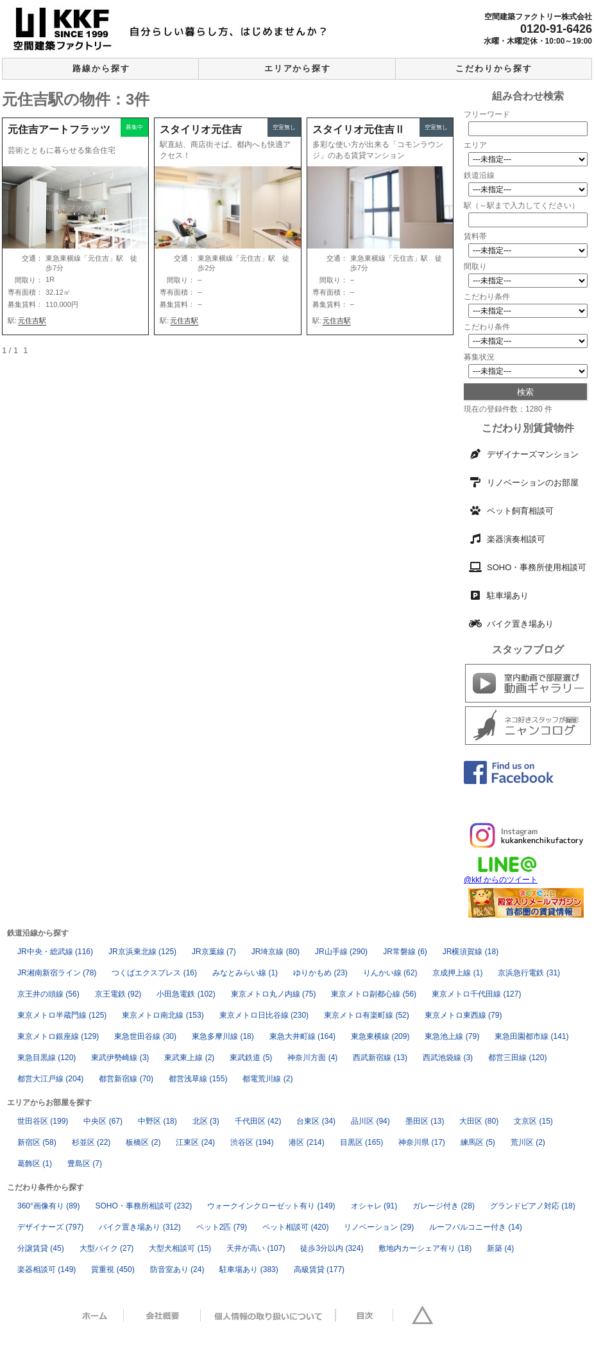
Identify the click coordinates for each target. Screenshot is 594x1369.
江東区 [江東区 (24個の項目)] (195, 1142)
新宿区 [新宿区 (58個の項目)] (36, 1142)
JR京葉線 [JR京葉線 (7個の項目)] (214, 951)
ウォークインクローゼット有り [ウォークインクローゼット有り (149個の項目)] (271, 1205)
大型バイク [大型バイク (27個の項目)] (107, 1248)
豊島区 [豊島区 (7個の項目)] (84, 1163)
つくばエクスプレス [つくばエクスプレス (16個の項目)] (154, 972)
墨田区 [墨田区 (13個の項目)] (425, 1121)
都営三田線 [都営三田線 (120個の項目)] (517, 1057)
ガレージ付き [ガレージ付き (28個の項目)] (443, 1205)
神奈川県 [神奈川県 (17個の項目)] (421, 1142)
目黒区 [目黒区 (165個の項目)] (361, 1142)
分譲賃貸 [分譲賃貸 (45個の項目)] (40, 1248)
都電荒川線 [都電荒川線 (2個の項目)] (267, 1078)
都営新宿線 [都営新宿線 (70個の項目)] (126, 1078)
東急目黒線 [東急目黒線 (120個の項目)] (46, 1057)
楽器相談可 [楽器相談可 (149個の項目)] (46, 1269)
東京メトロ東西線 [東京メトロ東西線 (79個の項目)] (463, 1015)
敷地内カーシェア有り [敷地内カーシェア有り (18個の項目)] (424, 1248)
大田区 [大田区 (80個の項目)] (478, 1121)
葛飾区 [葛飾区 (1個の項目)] (34, 1163)
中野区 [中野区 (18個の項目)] (157, 1121)
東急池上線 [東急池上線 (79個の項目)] (452, 1036)
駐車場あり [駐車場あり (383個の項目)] (248, 1269)
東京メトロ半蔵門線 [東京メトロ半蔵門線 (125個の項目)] (61, 1015)
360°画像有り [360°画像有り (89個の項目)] (48, 1205)
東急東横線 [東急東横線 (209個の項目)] (380, 1036)
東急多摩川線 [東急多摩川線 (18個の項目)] (223, 1036)
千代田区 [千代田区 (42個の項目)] (258, 1121)
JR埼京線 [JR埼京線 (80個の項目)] (275, 951)
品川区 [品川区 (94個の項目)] (370, 1121)
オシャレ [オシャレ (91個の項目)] (374, 1205)
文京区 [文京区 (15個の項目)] (533, 1121)
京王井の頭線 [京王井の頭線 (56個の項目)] (48, 994)
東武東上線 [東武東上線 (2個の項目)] (189, 1057)
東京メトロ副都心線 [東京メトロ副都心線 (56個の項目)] (373, 994)
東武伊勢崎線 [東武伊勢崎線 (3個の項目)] (120, 1057)
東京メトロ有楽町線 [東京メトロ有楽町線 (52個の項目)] (366, 1015)
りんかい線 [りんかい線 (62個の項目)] (390, 972)
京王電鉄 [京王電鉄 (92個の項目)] (118, 994)
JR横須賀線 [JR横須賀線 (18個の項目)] (470, 951)
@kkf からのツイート (501, 879)
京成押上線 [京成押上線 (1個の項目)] (457, 972)
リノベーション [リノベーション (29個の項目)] (379, 1227)
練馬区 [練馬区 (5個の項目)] (478, 1142)
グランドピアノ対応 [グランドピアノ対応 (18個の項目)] (532, 1205)
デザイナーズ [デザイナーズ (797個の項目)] (50, 1227)
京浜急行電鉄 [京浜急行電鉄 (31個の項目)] (529, 972)
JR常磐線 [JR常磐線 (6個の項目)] (405, 951)
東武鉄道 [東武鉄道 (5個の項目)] (251, 1057)
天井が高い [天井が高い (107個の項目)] (255, 1248)
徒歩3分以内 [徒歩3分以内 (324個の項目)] (331, 1248)
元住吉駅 (32, 320)
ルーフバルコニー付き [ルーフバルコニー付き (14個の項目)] (475, 1227)
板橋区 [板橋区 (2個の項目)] (143, 1142)
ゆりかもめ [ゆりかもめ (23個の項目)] (320, 972)
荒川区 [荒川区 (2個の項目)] (528, 1142)
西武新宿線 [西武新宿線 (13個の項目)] (380, 1057)
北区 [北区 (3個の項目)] (205, 1121)
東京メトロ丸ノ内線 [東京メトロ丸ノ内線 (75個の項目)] (273, 994)
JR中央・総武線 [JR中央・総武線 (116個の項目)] (55, 951)
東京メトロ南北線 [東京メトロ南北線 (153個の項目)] (162, 1015)
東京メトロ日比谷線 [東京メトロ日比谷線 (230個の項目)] (264, 1015)
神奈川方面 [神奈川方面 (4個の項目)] (312, 1057)
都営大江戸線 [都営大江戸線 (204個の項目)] (50, 1078)
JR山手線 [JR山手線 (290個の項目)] (341, 951)
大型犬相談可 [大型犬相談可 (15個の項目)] (180, 1248)
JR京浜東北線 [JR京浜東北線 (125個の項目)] (142, 951)
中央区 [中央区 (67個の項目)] (103, 1121)
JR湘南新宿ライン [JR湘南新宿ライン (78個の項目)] (56, 972)
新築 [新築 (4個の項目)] (500, 1248)
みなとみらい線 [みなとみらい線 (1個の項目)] (245, 972)
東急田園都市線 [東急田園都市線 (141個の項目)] (531, 1036)
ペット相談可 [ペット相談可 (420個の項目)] (295, 1227)
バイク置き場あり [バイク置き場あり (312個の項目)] (139, 1227)
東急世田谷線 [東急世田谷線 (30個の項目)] (145, 1036)
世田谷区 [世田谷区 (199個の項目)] (42, 1121)
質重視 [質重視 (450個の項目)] (112, 1269)
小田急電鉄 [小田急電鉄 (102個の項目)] (186, 994)
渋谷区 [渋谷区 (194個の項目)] (251, 1142)
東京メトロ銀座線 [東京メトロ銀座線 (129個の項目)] (58, 1036)
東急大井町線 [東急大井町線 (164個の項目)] (302, 1036)
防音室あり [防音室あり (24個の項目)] (177, 1269)
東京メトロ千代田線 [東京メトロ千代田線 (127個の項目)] (476, 994)
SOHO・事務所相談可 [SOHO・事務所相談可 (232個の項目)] (144, 1205)
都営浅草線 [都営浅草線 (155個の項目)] (198, 1078)
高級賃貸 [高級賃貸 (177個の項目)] (319, 1269)
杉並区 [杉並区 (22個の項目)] (91, 1142)
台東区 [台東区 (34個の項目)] (315, 1121)
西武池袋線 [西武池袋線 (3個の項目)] (448, 1057)
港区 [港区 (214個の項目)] (306, 1142)
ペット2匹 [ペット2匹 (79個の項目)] (221, 1227)
